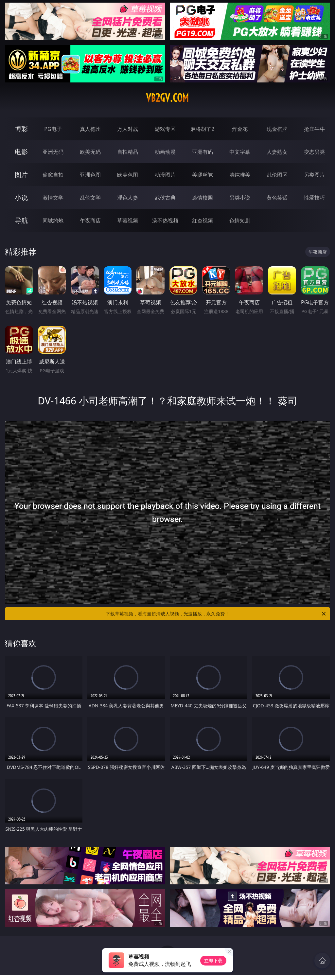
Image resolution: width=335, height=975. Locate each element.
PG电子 (53, 129)
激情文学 (53, 197)
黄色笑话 (277, 197)
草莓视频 (127, 220)
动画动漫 (165, 151)
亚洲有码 (202, 151)
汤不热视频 (165, 220)
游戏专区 (165, 129)
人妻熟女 (277, 151)
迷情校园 (202, 197)
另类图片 (314, 174)
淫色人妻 (127, 197)
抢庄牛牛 (314, 129)
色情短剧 (239, 220)
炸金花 (240, 129)
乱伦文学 (90, 197)
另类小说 (239, 197)
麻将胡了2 (202, 129)
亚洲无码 (53, 151)
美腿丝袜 (202, 174)
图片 (21, 174)
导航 (21, 220)
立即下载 (213, 960)
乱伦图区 (277, 174)
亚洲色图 (90, 174)
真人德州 (90, 129)
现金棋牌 (277, 129)
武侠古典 (165, 197)
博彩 (21, 128)
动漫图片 (165, 174)
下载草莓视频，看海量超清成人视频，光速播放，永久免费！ (216, 614)
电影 (21, 151)
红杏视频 (202, 220)
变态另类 (314, 151)
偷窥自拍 (53, 174)
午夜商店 (90, 220)
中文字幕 (239, 151)
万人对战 (127, 129)
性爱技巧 (314, 197)
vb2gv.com (167, 97)
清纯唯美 (239, 174)
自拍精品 (127, 151)
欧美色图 (127, 174)
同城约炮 (53, 220)
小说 (21, 197)
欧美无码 (90, 151)
